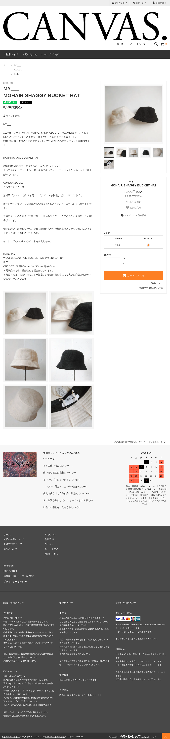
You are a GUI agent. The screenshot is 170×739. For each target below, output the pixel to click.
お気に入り (133, 207)
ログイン (140, 2)
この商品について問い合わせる (130, 442)
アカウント (120, 2)
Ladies (17, 74)
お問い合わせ (29, 54)
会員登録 (160, 2)
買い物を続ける (158, 442)
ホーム (6, 65)
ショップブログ (50, 54)
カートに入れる (133, 275)
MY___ (17, 65)
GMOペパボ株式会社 (55, 735)
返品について (157, 283)
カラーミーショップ (11, 735)
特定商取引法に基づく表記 (151, 288)
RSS (5, 570)
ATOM (13, 570)
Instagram (8, 565)
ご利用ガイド (10, 54)
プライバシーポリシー (15, 580)
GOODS (18, 70)
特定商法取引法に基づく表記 (18, 575)
